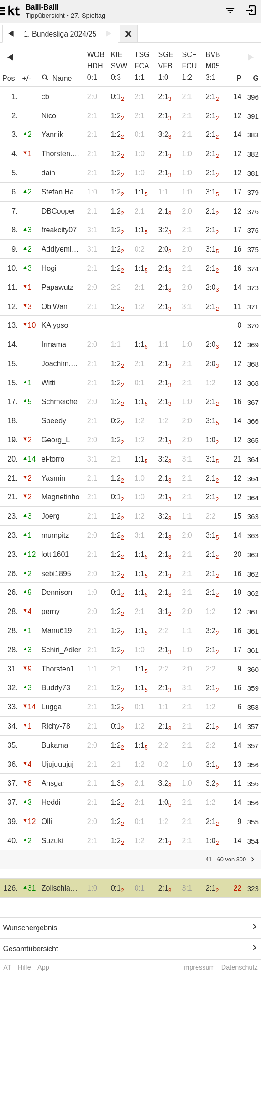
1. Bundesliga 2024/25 (60, 34)
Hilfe (24, 967)
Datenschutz (239, 967)
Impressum (198, 967)
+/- (26, 78)
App (43, 967)
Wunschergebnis (30, 928)
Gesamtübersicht (30, 949)
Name (57, 78)
